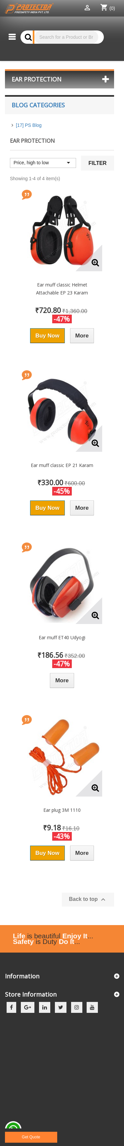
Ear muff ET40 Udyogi (62, 637)
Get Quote (31, 1137)
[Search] (66, 37)
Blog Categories (38, 105)
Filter (98, 163)
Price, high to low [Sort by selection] (43, 163)
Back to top (88, 900)
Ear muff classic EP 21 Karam (62, 465)
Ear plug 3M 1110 (62, 810)
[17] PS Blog (29, 125)
